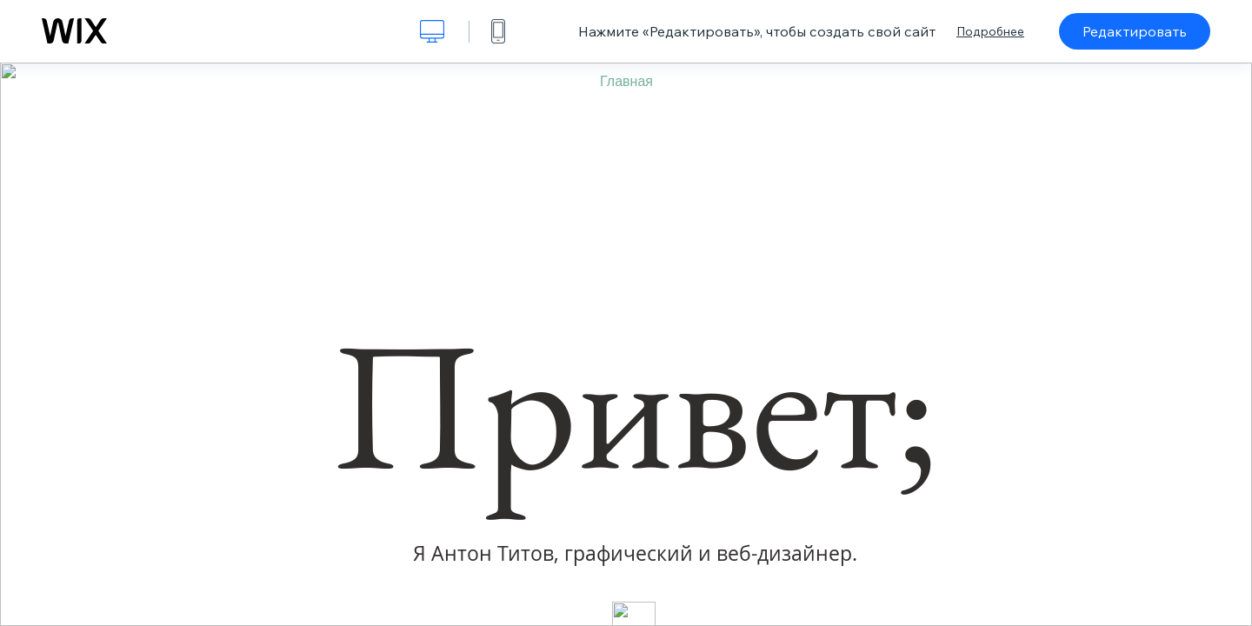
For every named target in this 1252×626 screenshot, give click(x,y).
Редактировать (1134, 31)
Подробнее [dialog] (990, 31)
